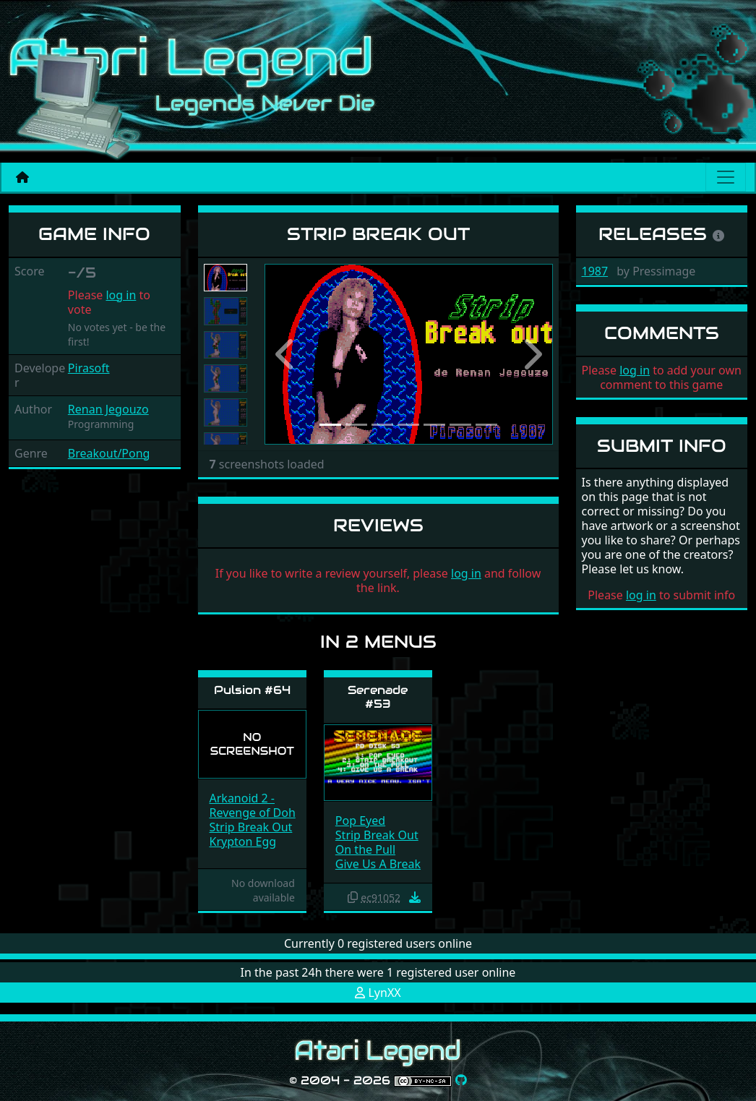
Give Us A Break (378, 864)
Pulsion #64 (252, 690)
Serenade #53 (378, 696)
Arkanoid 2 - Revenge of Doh (253, 805)
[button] (286, 354)
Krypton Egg (243, 841)
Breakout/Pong (109, 453)
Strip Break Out (251, 827)
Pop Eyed (360, 820)
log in (121, 295)
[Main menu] (725, 177)
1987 (595, 271)
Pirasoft (89, 368)
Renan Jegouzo (108, 409)
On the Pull (365, 849)
